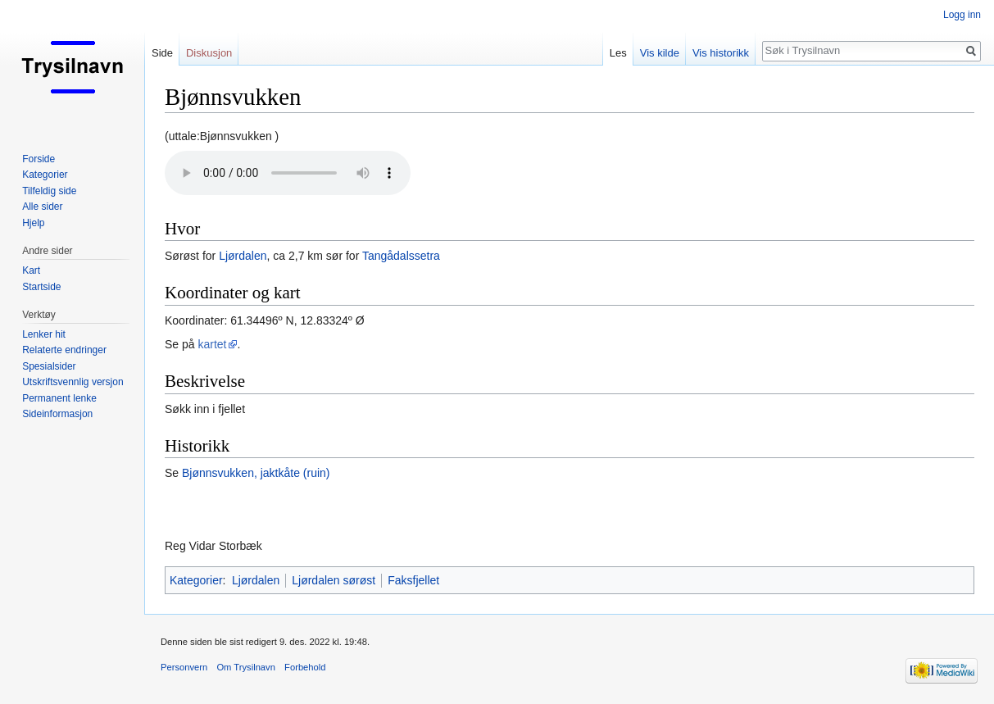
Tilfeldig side (49, 191)
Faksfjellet (413, 580)
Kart (31, 270)
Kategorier (196, 580)
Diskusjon (209, 53)
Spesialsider (48, 366)
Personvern (184, 667)
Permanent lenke (59, 398)
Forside (38, 159)
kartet (211, 344)
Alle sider (42, 206)
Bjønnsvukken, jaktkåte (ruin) (256, 472)
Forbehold (304, 667)
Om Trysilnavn (245, 667)
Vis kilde (659, 53)
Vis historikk (720, 53)
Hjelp (33, 223)
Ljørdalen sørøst (333, 580)
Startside (41, 287)
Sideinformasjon (57, 414)
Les (618, 53)
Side (162, 53)
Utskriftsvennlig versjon (72, 382)
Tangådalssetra (401, 255)
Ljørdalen (242, 255)
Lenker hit (44, 334)
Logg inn (962, 14)
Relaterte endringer (64, 350)
